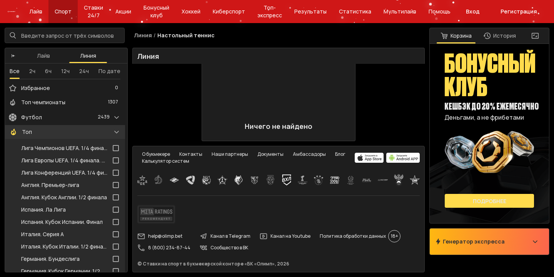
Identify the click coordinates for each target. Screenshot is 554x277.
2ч (32, 71)
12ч (65, 71)
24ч (84, 71)
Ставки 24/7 (93, 11)
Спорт (63, 11)
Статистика (355, 11)
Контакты (190, 154)
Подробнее (489, 201)
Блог (340, 154)
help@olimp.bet (159, 236)
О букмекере (156, 154)
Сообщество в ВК (224, 247)
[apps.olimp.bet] (369, 158)
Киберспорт (229, 11)
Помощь (440, 11)
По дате (109, 71)
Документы (270, 154)
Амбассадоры (309, 154)
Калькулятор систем (165, 161)
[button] (13, 56)
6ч (48, 71)
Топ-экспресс (269, 11)
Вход (473, 11)
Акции (123, 11)
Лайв (35, 11)
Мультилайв (400, 11)
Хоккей (191, 11)
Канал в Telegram (225, 236)
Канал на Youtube (285, 236)
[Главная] (11, 11)
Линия (88, 55)
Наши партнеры (230, 154)
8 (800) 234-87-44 (163, 247)
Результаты (310, 11)
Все (15, 71)
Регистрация (519, 11)
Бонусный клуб (156, 11)
